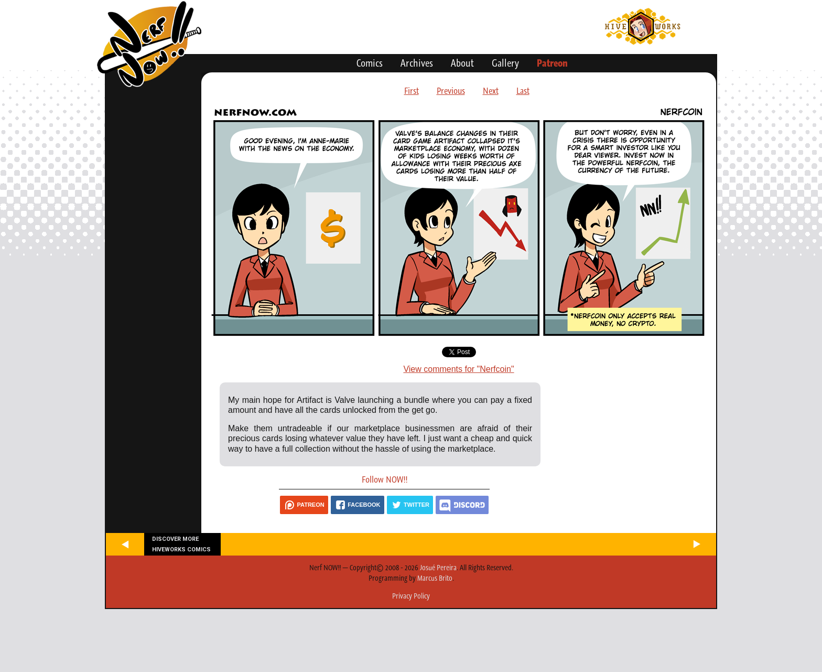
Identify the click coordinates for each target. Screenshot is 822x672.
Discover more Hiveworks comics (181, 544)
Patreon (552, 63)
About (462, 63)
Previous (451, 91)
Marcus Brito (434, 578)
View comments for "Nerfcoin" (458, 369)
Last (522, 91)
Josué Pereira (438, 567)
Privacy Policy (411, 596)
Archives (417, 63)
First (411, 91)
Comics (369, 63)
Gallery (505, 63)
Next (491, 91)
